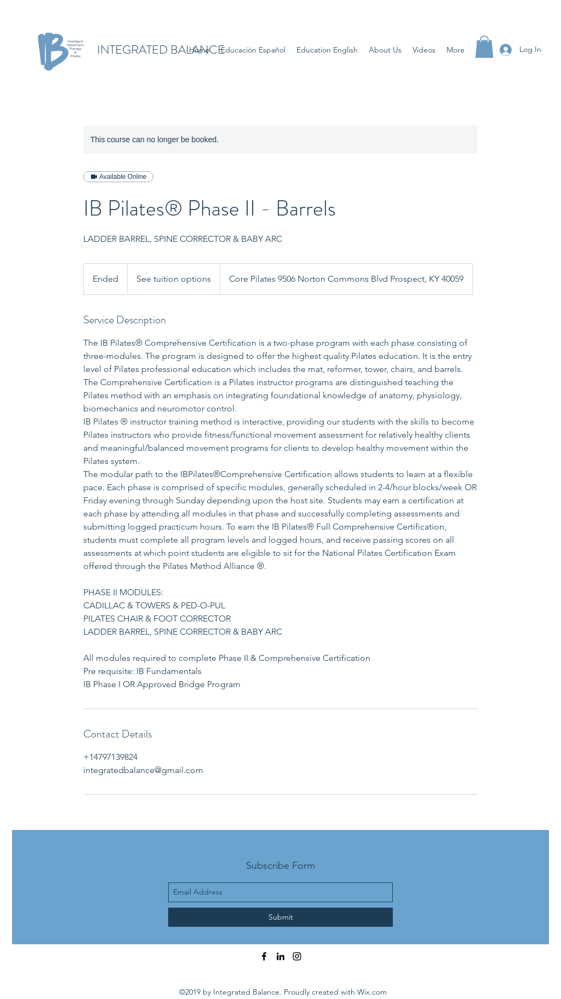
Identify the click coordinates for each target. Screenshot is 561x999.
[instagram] (296, 956)
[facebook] (264, 956)
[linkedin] (280, 956)
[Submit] (280, 917)
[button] (484, 47)
